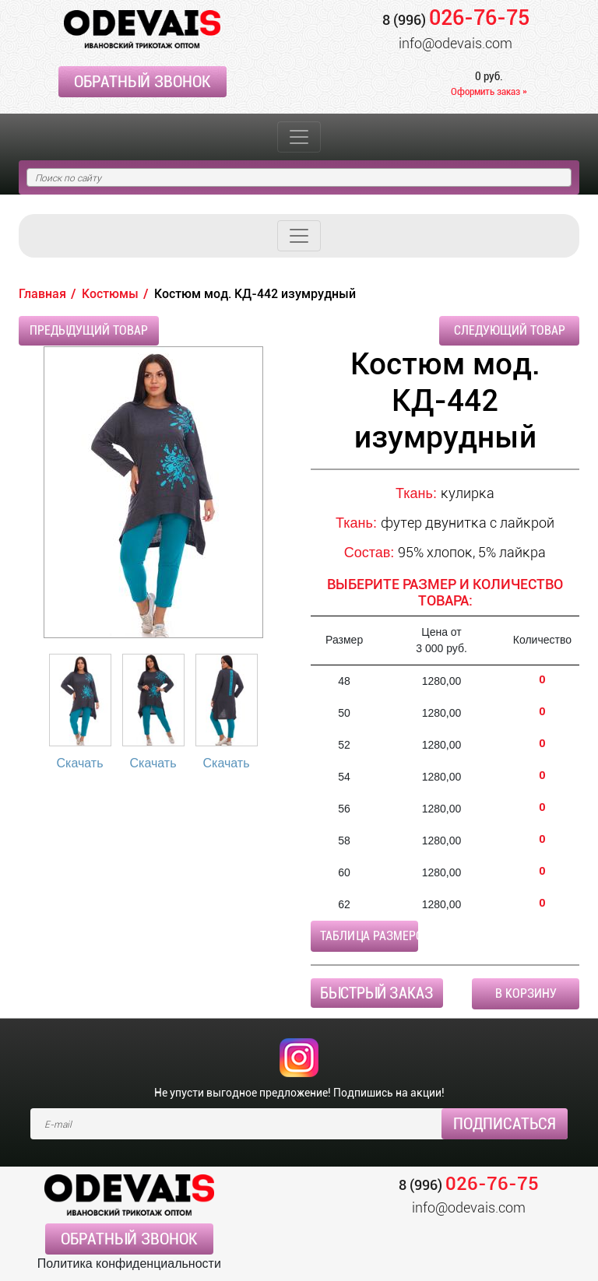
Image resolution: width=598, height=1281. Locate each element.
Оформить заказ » (489, 91)
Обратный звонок (142, 81)
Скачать (80, 763)
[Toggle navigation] (299, 137)
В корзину (526, 993)
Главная (42, 293)
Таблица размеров (369, 935)
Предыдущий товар (89, 330)
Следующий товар (509, 330)
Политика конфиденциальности (129, 1263)
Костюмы (110, 293)
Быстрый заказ (377, 993)
